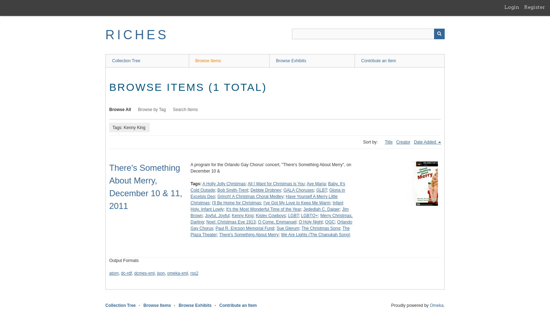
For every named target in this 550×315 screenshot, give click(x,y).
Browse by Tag (152, 109)
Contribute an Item (378, 60)
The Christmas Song (321, 228)
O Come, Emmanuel (277, 222)
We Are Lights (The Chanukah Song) (315, 234)
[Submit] (439, 34)
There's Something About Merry (249, 234)
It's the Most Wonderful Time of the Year (263, 209)
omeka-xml (177, 273)
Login (511, 7)
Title (389, 142)
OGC (330, 222)
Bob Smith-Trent (232, 190)
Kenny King (242, 215)
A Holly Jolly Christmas (224, 183)
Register (534, 7)
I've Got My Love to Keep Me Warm (296, 202)
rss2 (194, 273)
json (161, 273)
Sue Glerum (287, 228)
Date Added (425, 142)
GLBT (321, 190)
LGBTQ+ (309, 215)
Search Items (185, 109)
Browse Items (208, 60)
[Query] (368, 34)
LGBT (293, 215)
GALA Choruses (298, 190)
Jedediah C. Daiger (321, 209)
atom (114, 273)
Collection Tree (126, 60)
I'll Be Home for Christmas (236, 202)
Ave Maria (316, 183)
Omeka (437, 305)
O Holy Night (311, 222)
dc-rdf (126, 273)
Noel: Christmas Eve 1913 (231, 222)
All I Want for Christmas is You (276, 183)
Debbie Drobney (266, 190)
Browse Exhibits (291, 60)
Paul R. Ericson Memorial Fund (245, 228)
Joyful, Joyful (217, 215)
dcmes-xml (144, 273)
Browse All (120, 109)
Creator (403, 142)
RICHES (137, 35)
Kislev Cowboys (271, 215)
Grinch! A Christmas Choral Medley (250, 196)
